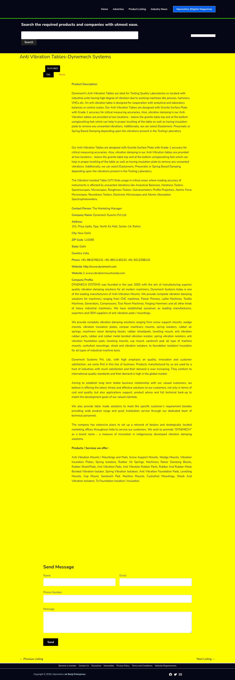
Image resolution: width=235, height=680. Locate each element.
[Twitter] (175, 674)
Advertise (118, 9)
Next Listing (206, 659)
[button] (194, 9)
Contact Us (84, 665)
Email (122, 575)
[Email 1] (180, 674)
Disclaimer (97, 665)
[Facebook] (170, 674)
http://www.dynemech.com (100, 267)
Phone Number (52, 592)
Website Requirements (165, 665)
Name (47, 575)
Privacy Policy (122, 665)
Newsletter (109, 665)
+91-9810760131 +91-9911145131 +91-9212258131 (116, 260)
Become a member (68, 665)
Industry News (159, 9)
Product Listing (137, 9)
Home (104, 9)
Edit (48, 74)
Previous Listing (31, 659)
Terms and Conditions (142, 665)
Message (48, 609)
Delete (62, 74)
